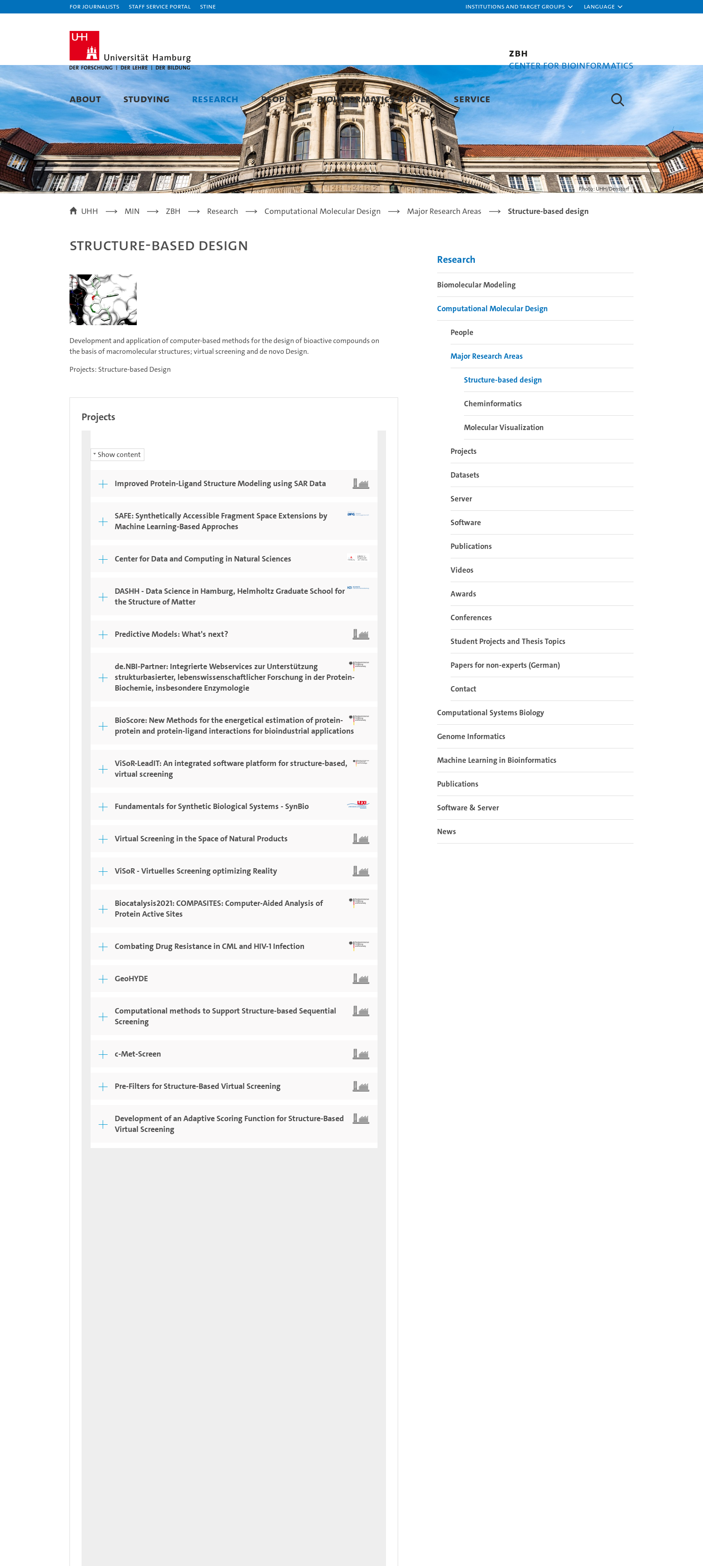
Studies (83, 1378)
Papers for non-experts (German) (505, 714)
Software (466, 571)
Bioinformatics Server (374, 98)
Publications (471, 595)
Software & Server (468, 856)
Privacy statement (502, 1259)
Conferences (471, 666)
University (410, 1378)
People (278, 98)
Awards (463, 643)
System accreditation (615, 1503)
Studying (146, 98)
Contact (463, 738)
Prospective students (108, 1394)
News (446, 880)
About (85, 98)
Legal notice (440, 1259)
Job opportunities (254, 1425)
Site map (613, 1259)
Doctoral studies (252, 1409)
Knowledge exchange (261, 1441)
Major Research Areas (487, 405)
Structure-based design (503, 429)
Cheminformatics (493, 452)
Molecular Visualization (504, 476)
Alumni (404, 1425)
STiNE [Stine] (208, 6)
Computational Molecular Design (492, 357)
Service (472, 98)
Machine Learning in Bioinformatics (496, 809)
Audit (515, 1498)
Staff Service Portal (160, 6)
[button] (519, 6)
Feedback (391, 1259)
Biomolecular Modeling (476, 334)
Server (461, 547)
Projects (464, 500)
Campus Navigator (566, 1394)
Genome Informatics (471, 785)
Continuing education (109, 1409)
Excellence (410, 1394)
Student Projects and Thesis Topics (508, 690)
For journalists (94, 6)
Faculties (407, 1409)
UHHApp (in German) (572, 1409)
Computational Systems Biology (490, 761)
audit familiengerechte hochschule (479, 1508)
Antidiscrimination (567, 1452)
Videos (462, 619)
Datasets (465, 524)
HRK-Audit (568, 1498)
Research (215, 98)
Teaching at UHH (252, 1394)
